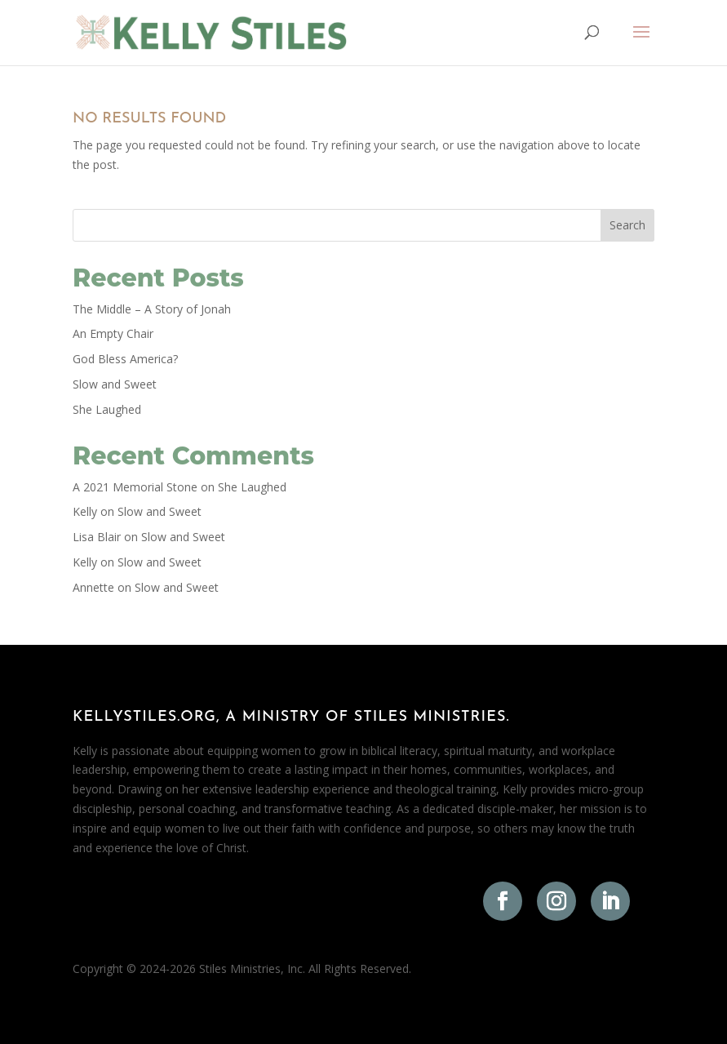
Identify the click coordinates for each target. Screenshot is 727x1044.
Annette (93, 587)
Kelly (85, 511)
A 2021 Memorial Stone (135, 487)
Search (627, 225)
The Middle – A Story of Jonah (152, 309)
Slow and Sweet (115, 384)
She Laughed (107, 409)
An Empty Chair (113, 333)
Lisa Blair (97, 536)
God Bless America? (125, 359)
